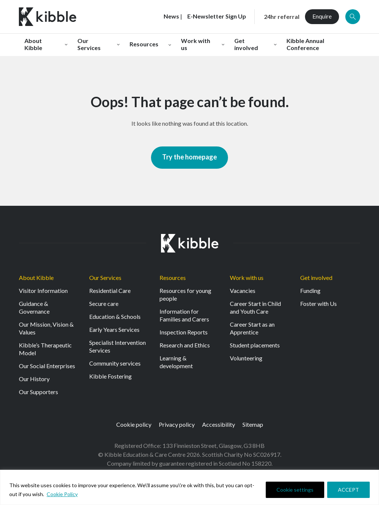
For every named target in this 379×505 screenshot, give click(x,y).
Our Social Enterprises (47, 365)
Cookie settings (294, 489)
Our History (34, 378)
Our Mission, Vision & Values (46, 328)
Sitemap (252, 424)
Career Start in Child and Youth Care (255, 307)
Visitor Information (43, 290)
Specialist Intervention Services (117, 346)
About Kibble (36, 277)
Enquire (322, 16)
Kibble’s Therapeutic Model (45, 348)
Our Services (105, 277)
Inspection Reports (184, 332)
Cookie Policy (62, 494)
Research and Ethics (185, 345)
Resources (173, 277)
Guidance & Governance (34, 307)
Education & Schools (115, 316)
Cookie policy (133, 424)
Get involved (316, 277)
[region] (189, 487)
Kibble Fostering (110, 376)
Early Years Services (114, 329)
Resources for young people (185, 294)
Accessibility (218, 424)
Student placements (255, 345)
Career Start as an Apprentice (252, 328)
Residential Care (110, 290)
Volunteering (246, 358)
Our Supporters (38, 391)
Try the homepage (189, 157)
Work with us (247, 277)
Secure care (103, 303)
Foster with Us (318, 303)
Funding (310, 290)
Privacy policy (177, 424)
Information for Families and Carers (184, 315)
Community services (115, 363)
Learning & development (176, 361)
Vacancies (242, 290)
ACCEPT (348, 489)
